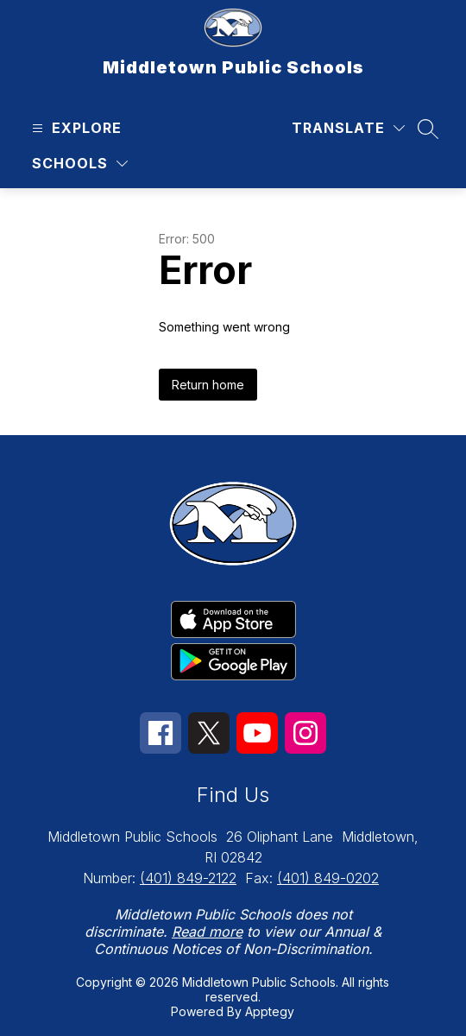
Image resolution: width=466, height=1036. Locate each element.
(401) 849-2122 (188, 878)
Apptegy (269, 1011)
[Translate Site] (348, 128)
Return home (208, 384)
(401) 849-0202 (328, 878)
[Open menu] (75, 128)
